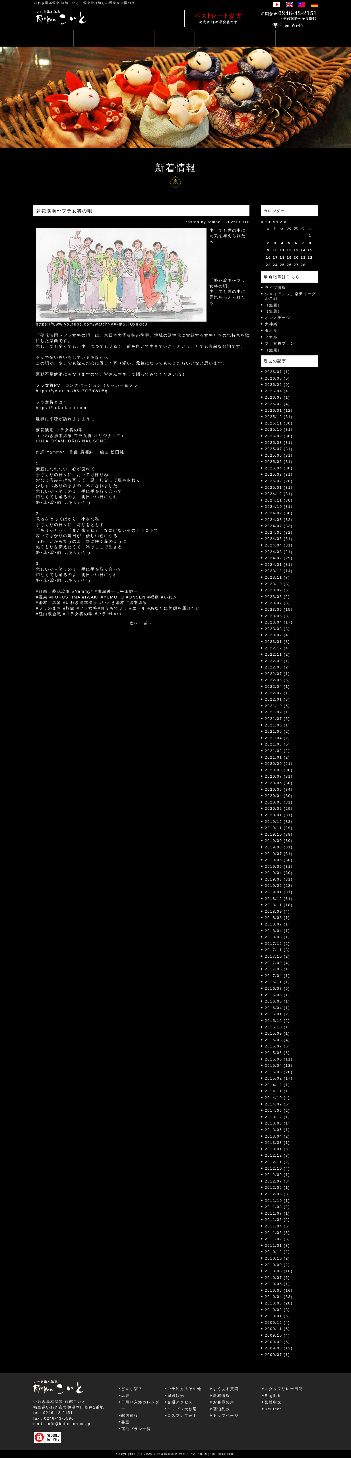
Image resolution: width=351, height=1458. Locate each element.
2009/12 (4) (277, 1322)
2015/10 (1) (277, 1027)
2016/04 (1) (277, 1008)
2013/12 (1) (277, 1117)
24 (275, 265)
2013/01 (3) (277, 1149)
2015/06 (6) (277, 1053)
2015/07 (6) (277, 1046)
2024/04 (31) (279, 545)
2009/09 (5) (277, 1342)
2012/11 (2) (277, 1162)
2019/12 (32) (279, 821)
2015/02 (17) (279, 1078)
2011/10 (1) (277, 1200)
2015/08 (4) (277, 1040)
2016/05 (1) (277, 1001)
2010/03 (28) (279, 1303)
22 (310, 257)
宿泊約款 (221, 1409)
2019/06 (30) (279, 860)
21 (303, 257)
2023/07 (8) (277, 603)
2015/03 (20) (279, 1072)
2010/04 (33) (279, 1297)
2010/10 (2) (277, 1258)
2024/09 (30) (279, 513)
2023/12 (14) (279, 571)
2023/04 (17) (279, 622)
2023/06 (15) (279, 609)
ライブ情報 (275, 287)
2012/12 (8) (277, 1155)
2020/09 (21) (279, 763)
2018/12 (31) (279, 898)
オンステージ (277, 318)
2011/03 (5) (277, 1233)
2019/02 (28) (279, 885)
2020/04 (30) (279, 796)
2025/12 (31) (279, 417)
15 (310, 250)
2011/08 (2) (277, 1207)
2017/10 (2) (277, 956)
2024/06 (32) (279, 532)
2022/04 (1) (277, 686)
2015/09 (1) (277, 1033)
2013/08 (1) (277, 1123)
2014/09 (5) (277, 1104)
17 (275, 257)
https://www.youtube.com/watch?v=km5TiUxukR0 (91, 324)
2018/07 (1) (277, 924)
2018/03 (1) (277, 937)
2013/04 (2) (277, 1136)
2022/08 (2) (277, 667)
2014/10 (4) (277, 1097)
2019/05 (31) (279, 866)
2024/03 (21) (279, 552)
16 (268, 257)
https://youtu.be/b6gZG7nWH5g (72, 391)
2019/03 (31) (279, 879)
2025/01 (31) (279, 487)
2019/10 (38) (279, 834)
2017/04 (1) (277, 976)
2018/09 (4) (277, 911)
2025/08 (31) (279, 442)
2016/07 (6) (277, 988)
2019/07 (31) (279, 854)
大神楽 (271, 324)
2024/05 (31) (279, 539)
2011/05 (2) (277, 1219)
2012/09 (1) (277, 1175)
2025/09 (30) (279, 436)
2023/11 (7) (277, 577)
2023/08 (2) (277, 597)
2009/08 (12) (279, 1348)
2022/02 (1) (277, 693)
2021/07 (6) (277, 718)
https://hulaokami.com (61, 407)
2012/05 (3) (277, 1194)
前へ (148, 623)
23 (268, 265)
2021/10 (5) (277, 706)
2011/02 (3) (277, 1239)
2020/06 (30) (279, 783)
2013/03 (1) (277, 1142)
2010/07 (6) (277, 1277)
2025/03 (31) (279, 474)
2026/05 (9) (277, 384)
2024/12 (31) (279, 494)
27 (296, 265)
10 (275, 250)
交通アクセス (180, 1402)
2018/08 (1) (277, 918)
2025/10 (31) (279, 429)
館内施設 (129, 1415)
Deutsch (273, 1409)
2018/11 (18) (279, 905)
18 (282, 257)
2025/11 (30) (279, 423)
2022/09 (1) (277, 661)
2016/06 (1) (277, 995)
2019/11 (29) (279, 828)
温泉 (125, 1395)
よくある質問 (226, 1389)
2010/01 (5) (277, 1316)
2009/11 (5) (277, 1329)
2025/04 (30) (279, 468)
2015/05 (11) (279, 1059)
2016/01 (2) (277, 1014)
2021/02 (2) (277, 751)
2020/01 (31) (279, 815)
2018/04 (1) (277, 931)
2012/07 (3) (277, 1181)
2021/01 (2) (277, 757)
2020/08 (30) (279, 770)
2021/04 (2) (277, 738)
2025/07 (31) (279, 449)
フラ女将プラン (280, 343)
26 (289, 265)
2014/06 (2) (277, 1110)
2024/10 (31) (279, 506)
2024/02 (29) (279, 558)
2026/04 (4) (277, 391)
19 (289, 257)
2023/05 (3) (277, 616)
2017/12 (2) (277, 943)
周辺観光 (175, 1395)
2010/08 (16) (279, 1271)
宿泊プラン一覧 (136, 1429)
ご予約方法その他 (184, 1389)
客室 (125, 1422)
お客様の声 (223, 1402)
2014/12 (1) (277, 1085)
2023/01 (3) (277, 641)
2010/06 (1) (277, 1284)
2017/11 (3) (277, 950)
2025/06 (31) (279, 455)
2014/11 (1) (277, 1091)
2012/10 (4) (277, 1168)
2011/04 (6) (277, 1226)
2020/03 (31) (279, 802)
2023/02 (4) (277, 635)
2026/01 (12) (279, 410)
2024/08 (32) (279, 519)
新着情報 (221, 1395)
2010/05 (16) (279, 1290)
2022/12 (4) (277, 648)
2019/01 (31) (279, 892)
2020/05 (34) (279, 789)
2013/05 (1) (277, 1130)
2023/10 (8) (277, 584)
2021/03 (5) (277, 744)
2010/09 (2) (277, 1265)
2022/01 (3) (277, 699)
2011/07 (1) (277, 1213)
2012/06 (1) (277, 1187)
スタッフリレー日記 (284, 1389)
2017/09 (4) (277, 963)
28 (303, 265)
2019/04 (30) (279, 873)
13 (296, 250)
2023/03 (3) (277, 629)
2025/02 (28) (279, 481)
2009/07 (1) (277, 1355)
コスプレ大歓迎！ (184, 1409)
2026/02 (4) (277, 404)
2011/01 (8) (277, 1245)
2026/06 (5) (277, 378)
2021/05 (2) (277, 731)
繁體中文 (273, 1402)
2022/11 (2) (277, 654)
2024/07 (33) (279, 526)
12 (289, 250)
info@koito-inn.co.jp (68, 1424)
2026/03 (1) (277, 397)
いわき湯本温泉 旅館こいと (57, 3)
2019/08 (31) (279, 847)
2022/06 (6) (277, 680)
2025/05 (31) (279, 461)
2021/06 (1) (277, 725)
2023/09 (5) (277, 590)
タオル (271, 330)
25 (282, 265)
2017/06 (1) (277, 969)
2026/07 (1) (277, 372)
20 (296, 257)
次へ (134, 623)
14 (303, 250)
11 (282, 250)
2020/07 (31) (279, 776)
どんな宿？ (132, 1389)
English (273, 1395)
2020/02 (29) (279, 808)
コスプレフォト (182, 1415)
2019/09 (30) (279, 840)
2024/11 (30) (279, 500)
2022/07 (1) (277, 674)
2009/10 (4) (277, 1335)
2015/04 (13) (279, 1065)
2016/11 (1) (277, 982)
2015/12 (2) (277, 1020)
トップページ (226, 1415)
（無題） (273, 305)
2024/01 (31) (279, 564)
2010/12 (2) (277, 1252)
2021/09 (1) (277, 712)
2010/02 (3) (277, 1310)
